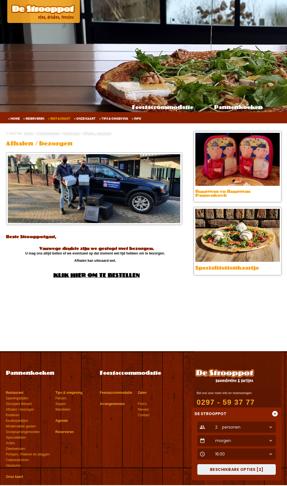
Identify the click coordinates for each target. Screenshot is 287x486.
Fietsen (60, 398)
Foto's (142, 404)
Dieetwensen (15, 449)
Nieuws (143, 409)
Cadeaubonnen (17, 460)
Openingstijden (17, 398)
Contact (143, 415)
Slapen (60, 404)
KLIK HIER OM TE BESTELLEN (96, 275)
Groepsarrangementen (23, 432)
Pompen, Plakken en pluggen (28, 454)
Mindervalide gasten (21, 426)
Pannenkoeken (238, 107)
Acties (10, 443)
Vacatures (13, 466)
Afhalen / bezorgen (20, 409)
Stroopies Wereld (19, 404)
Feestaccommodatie (162, 107)
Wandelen (63, 409)
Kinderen (12, 415)
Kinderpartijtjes (17, 421)
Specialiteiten (16, 437)
